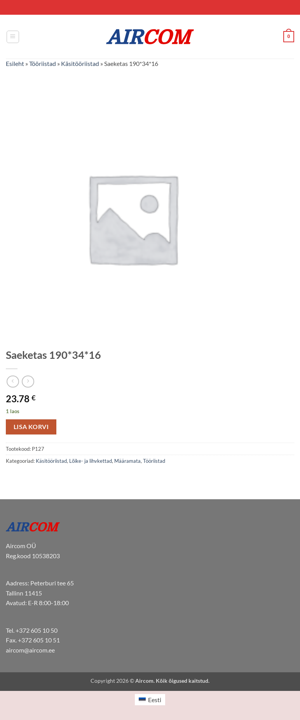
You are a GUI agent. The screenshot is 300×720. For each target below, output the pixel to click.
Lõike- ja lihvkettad (90, 461)
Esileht (15, 63)
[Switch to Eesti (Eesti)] (150, 699)
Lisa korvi (31, 426)
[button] (13, 37)
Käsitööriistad (80, 63)
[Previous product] (28, 382)
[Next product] (13, 382)
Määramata (127, 461)
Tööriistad (42, 63)
